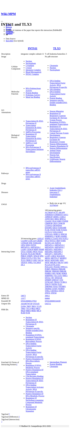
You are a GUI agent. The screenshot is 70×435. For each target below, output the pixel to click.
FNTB (52, 230)
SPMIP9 (48, 280)
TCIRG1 (63, 282)
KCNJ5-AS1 (50, 243)
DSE (30, 243)
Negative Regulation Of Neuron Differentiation (59, 147)
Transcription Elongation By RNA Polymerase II (33, 127)
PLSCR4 (31, 254)
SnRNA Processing (33, 132)
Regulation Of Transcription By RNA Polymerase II (58, 128)
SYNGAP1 (49, 282)
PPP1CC (64, 267)
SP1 (52, 278)
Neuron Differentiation (58, 144)
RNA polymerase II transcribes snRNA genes (33, 170)
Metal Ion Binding (33, 97)
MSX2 (47, 260)
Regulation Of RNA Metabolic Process (33, 366)
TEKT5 (48, 284)
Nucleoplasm (31, 63)
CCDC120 (32, 241)
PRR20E (63, 271)
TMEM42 (49, 286)
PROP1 (38, 254)
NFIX (47, 262)
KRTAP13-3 (59, 245)
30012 (47, 296)
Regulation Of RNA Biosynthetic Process (34, 340)
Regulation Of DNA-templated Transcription (59, 123)
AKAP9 (62, 212)
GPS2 (23, 245)
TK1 (39, 258)
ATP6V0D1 (49, 219)
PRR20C (48, 271)
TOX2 (55, 286)
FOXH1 (64, 230)
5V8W (23, 306)
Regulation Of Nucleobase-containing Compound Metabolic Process (34, 401)
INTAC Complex (32, 74)
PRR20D (55, 271)
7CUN (38, 306)
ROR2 (58, 273)
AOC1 (65, 215)
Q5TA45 (36, 304)
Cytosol (29, 68)
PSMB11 (48, 273)
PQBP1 (48, 269)
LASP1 (24, 249)
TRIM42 (48, 289)
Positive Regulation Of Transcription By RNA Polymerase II (34, 380)
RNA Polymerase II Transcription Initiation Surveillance (34, 149)
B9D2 (56, 219)
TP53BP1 (62, 286)
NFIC (62, 260)
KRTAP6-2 (49, 252)
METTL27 (55, 258)
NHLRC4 (53, 262)
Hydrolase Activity (33, 95)
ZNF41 (47, 293)
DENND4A (57, 225)
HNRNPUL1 (50, 236)
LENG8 (30, 249)
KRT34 (58, 243)
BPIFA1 (63, 219)
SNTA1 (48, 278)
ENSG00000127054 (29, 301)
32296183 (9, 32)
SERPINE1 (49, 276)
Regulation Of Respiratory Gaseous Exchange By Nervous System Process (58, 116)
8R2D (23, 311)
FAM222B (37, 243)
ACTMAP (49, 212)
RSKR (64, 273)
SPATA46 (58, 278)
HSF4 (28, 245)
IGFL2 (65, 239)
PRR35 (23, 256)
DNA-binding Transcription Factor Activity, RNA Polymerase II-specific (58, 84)
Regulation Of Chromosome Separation (31, 409)
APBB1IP (48, 217)
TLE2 (60, 284)
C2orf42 (48, 221)
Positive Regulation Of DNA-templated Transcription (34, 372)
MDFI (36, 249)
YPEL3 (31, 262)
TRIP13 (29, 260)
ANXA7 (40, 239)
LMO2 (53, 256)
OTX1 (23, 252)
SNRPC (30, 256)
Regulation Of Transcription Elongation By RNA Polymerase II (33, 137)
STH (61, 280)
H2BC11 (56, 234)
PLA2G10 (49, 265)
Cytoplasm (30, 65)
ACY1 (55, 212)
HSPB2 (64, 236)
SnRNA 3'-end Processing (31, 144)
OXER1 (29, 252)
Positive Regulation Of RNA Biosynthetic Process (34, 361)
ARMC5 (56, 217)
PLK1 (40, 252)
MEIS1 (47, 258)
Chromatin (54, 65)
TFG (35, 258)
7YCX (28, 308)
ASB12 (63, 217)
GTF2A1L (49, 234)
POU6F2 (57, 267)
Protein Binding (32, 93)
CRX (55, 223)
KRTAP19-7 (60, 247)
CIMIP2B (48, 223)
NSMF (41, 249)
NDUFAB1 (54, 260)
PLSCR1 (24, 254)
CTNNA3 (48, 225)
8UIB (23, 313)
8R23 (38, 308)
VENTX (24, 262)
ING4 (47, 241)
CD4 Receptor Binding (34, 376)
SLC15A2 (58, 276)
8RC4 (39, 311)
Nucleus (29, 61)
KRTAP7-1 (49, 254)
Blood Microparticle (33, 72)
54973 (23, 296)
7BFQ (33, 306)
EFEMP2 (48, 228)
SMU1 (65, 276)
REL (54, 273)
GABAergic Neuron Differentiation (57, 160)
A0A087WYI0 (26, 304)
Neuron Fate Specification (55, 156)
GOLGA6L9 (58, 232)
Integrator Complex (33, 70)
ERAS (55, 228)
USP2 (35, 260)
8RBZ (33, 311)
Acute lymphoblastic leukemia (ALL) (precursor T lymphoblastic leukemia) (58, 192)
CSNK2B (24, 243)
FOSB (58, 230)
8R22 (33, 308)
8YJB (28, 313)
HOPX (58, 236)
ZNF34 (61, 291)
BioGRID (9, 41)
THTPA (54, 284)
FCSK (47, 230)
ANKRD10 (49, 215)
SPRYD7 (55, 280)
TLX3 (56, 48)
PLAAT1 (56, 265)
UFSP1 (55, 289)
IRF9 (58, 241)
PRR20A (54, 269)
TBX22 (57, 282)
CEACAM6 (56, 221)
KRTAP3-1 (49, 249)
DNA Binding (55, 89)
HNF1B (64, 234)
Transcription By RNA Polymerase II (34, 122)
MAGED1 (61, 256)
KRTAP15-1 (25, 247)
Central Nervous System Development (59, 134)
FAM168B (62, 228)
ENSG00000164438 (52, 301)
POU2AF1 (49, 267)
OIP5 (66, 262)
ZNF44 (54, 293)
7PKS (23, 308)
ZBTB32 (54, 291)
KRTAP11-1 (49, 245)
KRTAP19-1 (49, 247)
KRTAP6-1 (58, 249)
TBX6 (23, 258)
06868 (47, 298)
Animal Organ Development (55, 151)
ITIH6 (63, 241)
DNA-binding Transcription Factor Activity (57, 94)
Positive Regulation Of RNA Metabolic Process (35, 395)
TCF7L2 (29, 258)
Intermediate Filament (58, 362)
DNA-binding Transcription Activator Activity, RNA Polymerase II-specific (35, 388)
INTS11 (32, 48)
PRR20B (61, 269)
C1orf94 (24, 241)
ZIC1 (23, 265)
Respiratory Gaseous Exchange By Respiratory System (58, 139)
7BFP (28, 306)
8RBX (28, 311)
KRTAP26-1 (35, 247)
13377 (23, 298)
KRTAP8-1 (58, 254)
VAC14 (40, 260)
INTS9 (33, 245)
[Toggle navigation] (2, 21)
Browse (9, 27)
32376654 (53, 205)
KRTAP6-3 (58, 252)
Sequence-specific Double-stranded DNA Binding (58, 102)
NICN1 (60, 262)
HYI (60, 239)
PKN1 (35, 252)
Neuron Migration (57, 111)
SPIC (42, 256)
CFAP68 (64, 221)
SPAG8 (36, 256)
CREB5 (39, 241)
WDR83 (61, 289)
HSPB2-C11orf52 (52, 239)
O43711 (48, 304)
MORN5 (63, 258)
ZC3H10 (37, 262)
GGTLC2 (48, 232)
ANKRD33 (58, 215)
